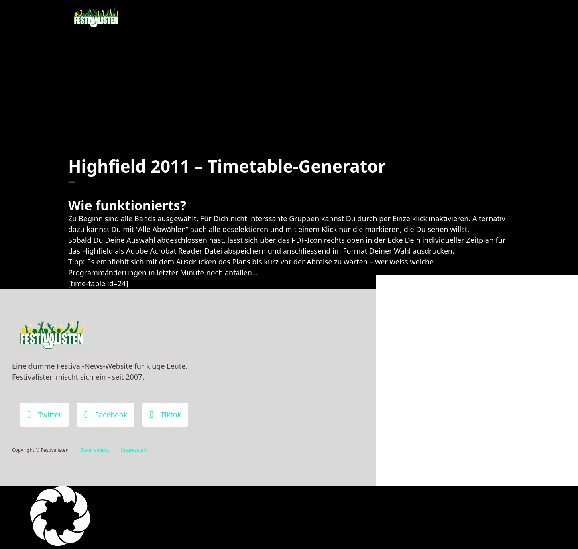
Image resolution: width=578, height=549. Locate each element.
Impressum (134, 450)
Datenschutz (95, 450)
